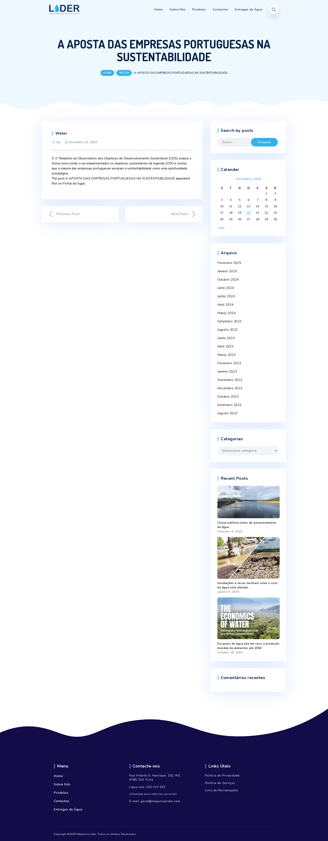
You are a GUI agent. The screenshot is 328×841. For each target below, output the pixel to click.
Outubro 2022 (228, 396)
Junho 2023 (226, 338)
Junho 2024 (226, 296)
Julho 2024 (225, 288)
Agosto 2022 (227, 413)
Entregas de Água (68, 809)
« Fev (220, 228)
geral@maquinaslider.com (160, 801)
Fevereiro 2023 (229, 363)
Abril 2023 (225, 346)
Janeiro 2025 (227, 271)
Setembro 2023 (229, 321)
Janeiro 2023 (227, 371)
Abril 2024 (225, 305)
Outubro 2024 (228, 279)
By (58, 142)
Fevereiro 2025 (229, 263)
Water (61, 133)
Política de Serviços (220, 783)
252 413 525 (155, 787)
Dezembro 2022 (229, 380)
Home (58, 776)
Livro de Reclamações (221, 790)
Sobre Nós (62, 784)
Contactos (61, 801)
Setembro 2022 (229, 405)
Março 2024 (226, 313)
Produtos (61, 793)
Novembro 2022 (229, 388)
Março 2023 (226, 355)
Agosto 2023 (227, 330)
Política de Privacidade (222, 775)
